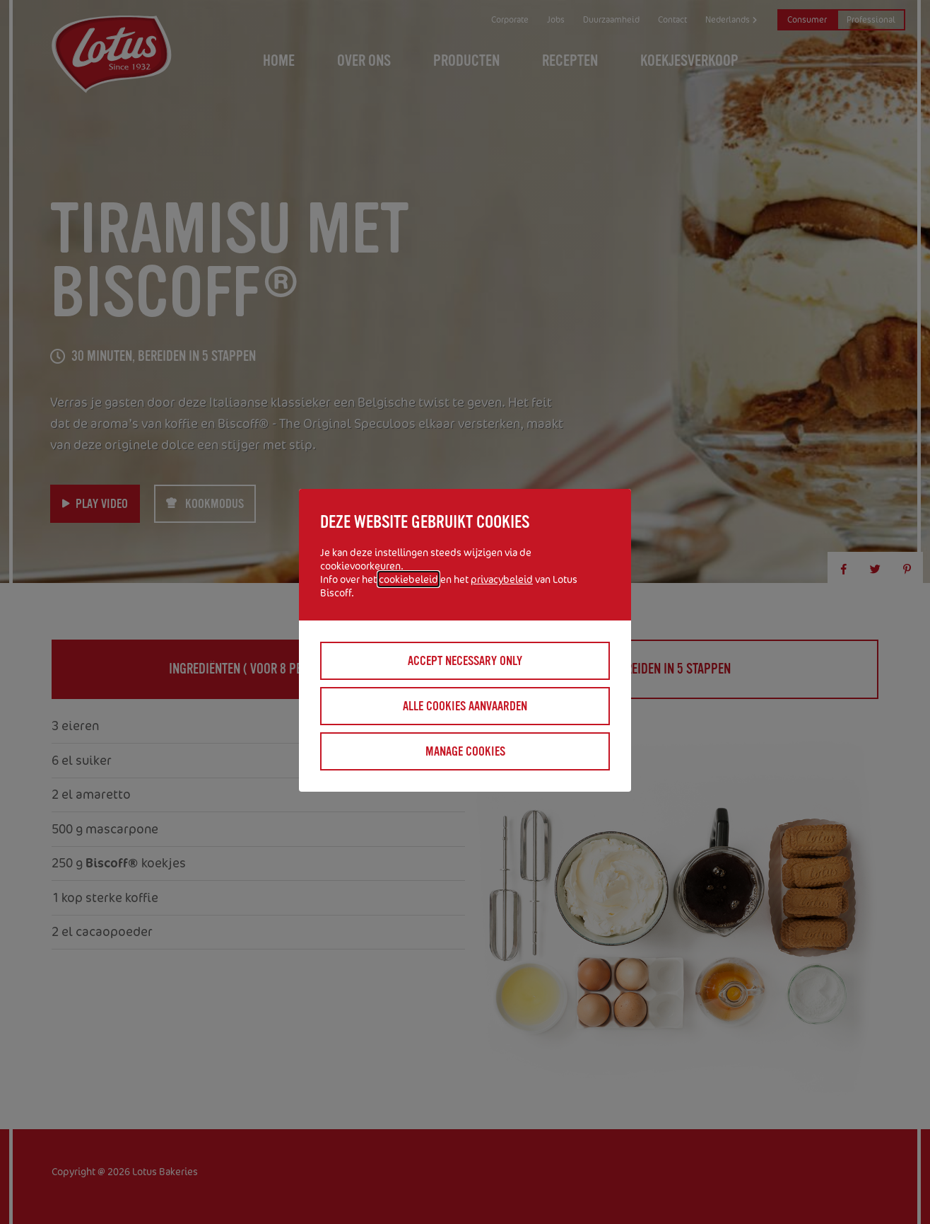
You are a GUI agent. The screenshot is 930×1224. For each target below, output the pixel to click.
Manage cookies (465, 751)
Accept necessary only (465, 661)
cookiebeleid (408, 579)
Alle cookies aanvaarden (465, 706)
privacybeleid (502, 579)
